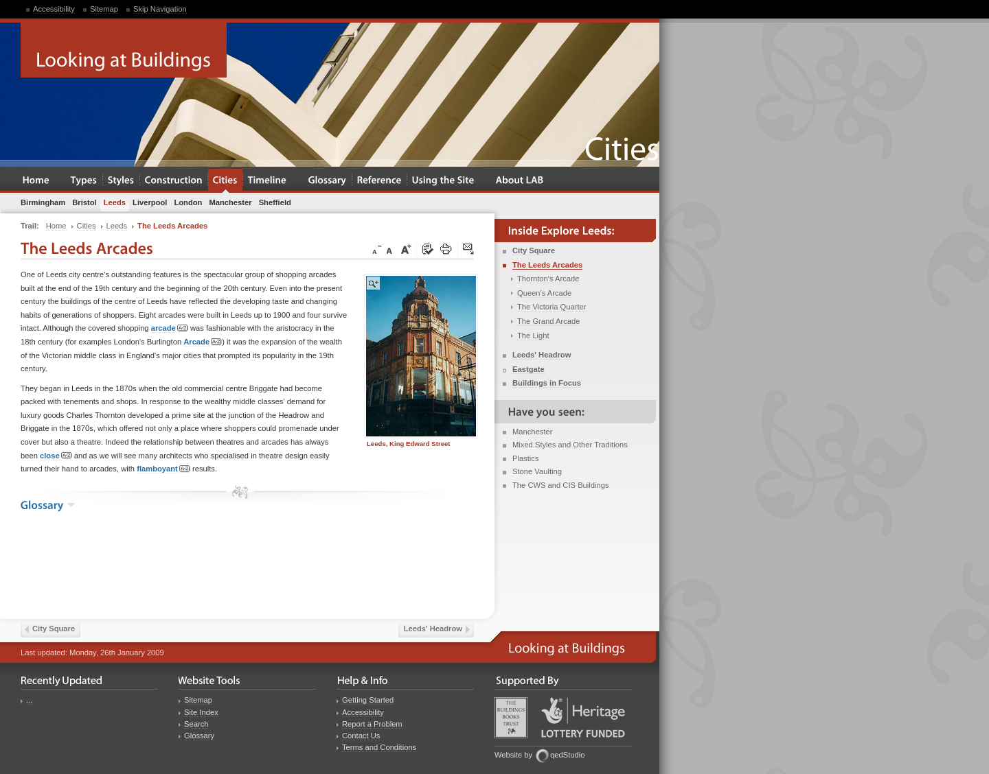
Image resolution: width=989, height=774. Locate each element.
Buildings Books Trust (510, 717)
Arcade (202, 342)
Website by (513, 755)
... (29, 700)
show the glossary (71, 505)
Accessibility (54, 9)
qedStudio (567, 755)
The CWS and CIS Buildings (560, 485)
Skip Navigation (160, 9)
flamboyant (163, 469)
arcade (169, 328)
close (56, 456)
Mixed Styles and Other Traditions (570, 445)
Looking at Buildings (124, 50)
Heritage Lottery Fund (583, 717)
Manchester (532, 431)
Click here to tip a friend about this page (469, 250)
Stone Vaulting (537, 471)
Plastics (525, 458)
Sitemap (104, 9)
